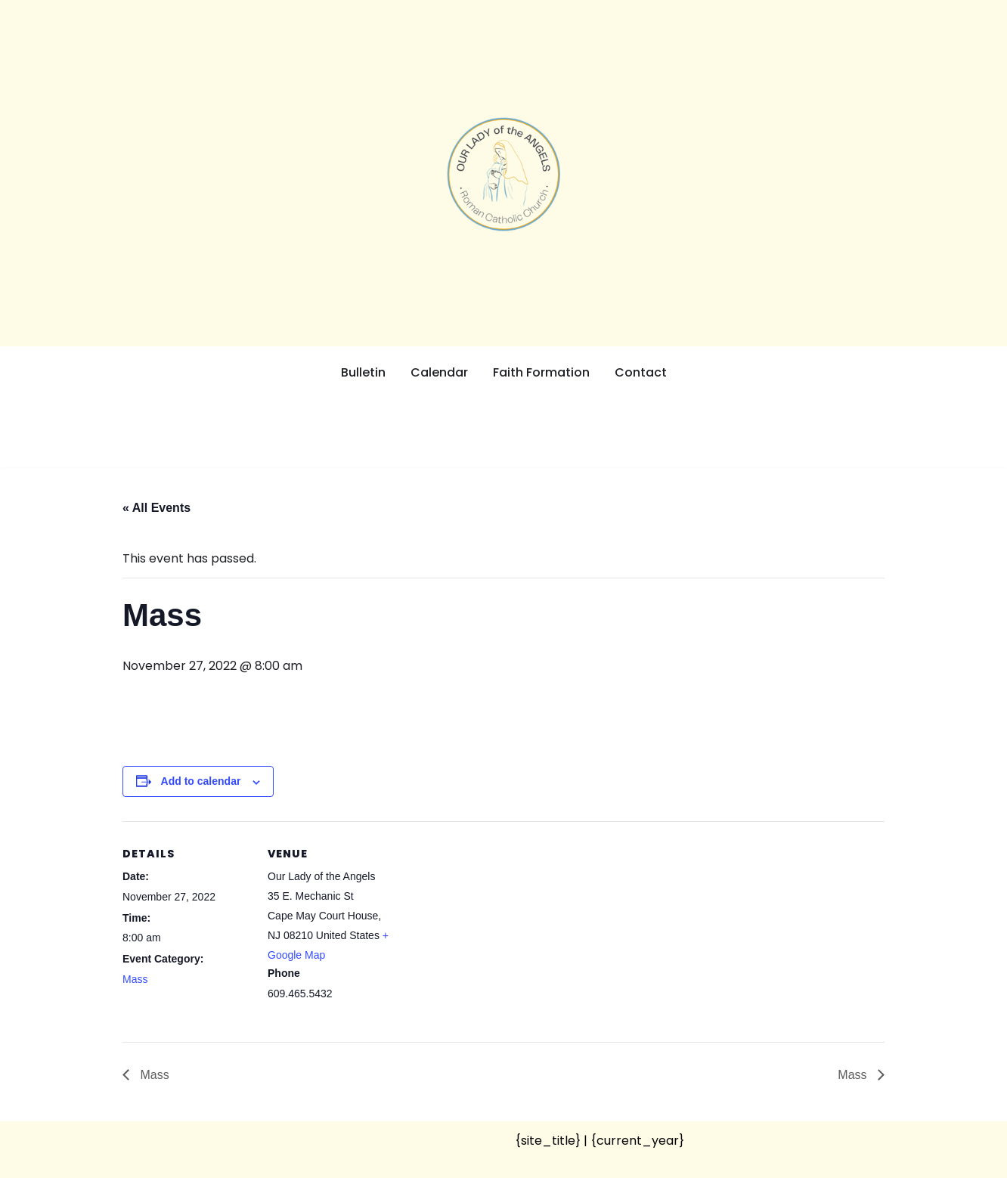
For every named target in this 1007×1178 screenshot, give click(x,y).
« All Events (156, 507)
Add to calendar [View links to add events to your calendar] (201, 781)
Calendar (439, 372)
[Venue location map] (492, 926)
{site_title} (548, 1140)
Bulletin (363, 372)
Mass (134, 979)
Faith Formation (541, 372)
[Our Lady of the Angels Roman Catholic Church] (503, 174)
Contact (641, 372)
